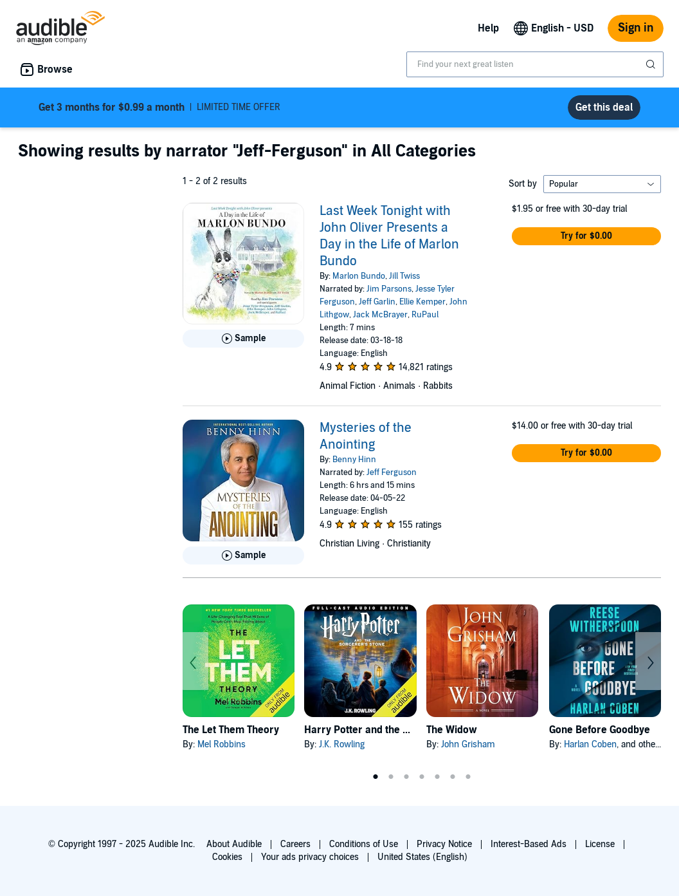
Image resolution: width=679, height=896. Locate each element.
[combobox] (535, 64)
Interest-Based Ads (528, 844)
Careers (295, 844)
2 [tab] (391, 776)
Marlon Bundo (358, 276)
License (600, 844)
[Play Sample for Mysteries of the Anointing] (243, 555)
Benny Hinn (354, 459)
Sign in (635, 28)
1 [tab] (375, 776)
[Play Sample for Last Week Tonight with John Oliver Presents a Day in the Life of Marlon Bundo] (243, 339)
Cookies (227, 857)
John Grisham (468, 744)
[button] (586, 236)
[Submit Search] (652, 64)
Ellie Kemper (422, 302)
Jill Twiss (404, 276)
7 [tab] (468, 776)
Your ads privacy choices (310, 857)
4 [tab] (421, 776)
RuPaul (425, 315)
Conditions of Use (363, 844)
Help (488, 28)
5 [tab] (437, 776)
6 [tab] (452, 776)
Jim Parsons (389, 289)
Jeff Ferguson (392, 472)
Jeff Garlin (377, 302)
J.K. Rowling (342, 744)
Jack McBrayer (380, 315)
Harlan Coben (590, 744)
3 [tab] (406, 776)
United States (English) (422, 857)
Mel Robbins (221, 744)
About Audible (234, 844)
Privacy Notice (444, 844)
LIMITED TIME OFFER (159, 107)
